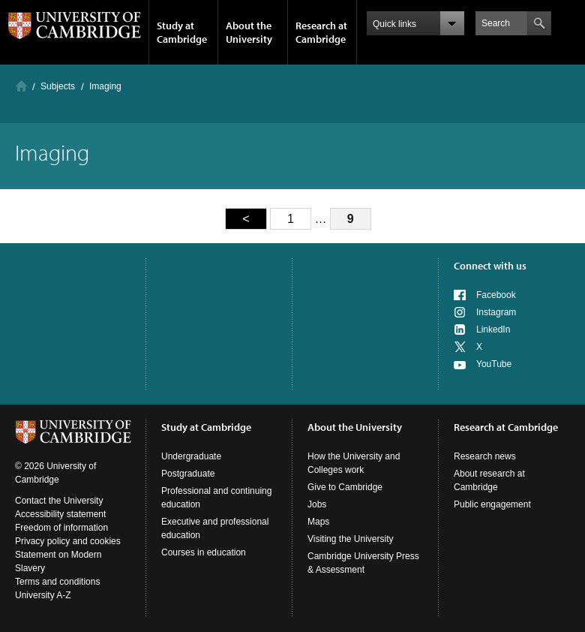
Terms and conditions (57, 581)
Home (21, 86)
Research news (485, 456)
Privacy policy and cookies (68, 541)
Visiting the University (351, 539)
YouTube (494, 364)
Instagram (496, 312)
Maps (318, 521)
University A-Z (43, 595)
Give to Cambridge (345, 487)
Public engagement (492, 504)
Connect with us (490, 265)
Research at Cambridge (321, 32)
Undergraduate (191, 456)
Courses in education (203, 552)
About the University (249, 32)
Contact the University (59, 500)
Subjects (57, 86)
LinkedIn (493, 329)
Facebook (496, 295)
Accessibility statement (60, 514)
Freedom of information (61, 527)
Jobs (317, 504)
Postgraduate (187, 473)
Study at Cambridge (182, 32)
